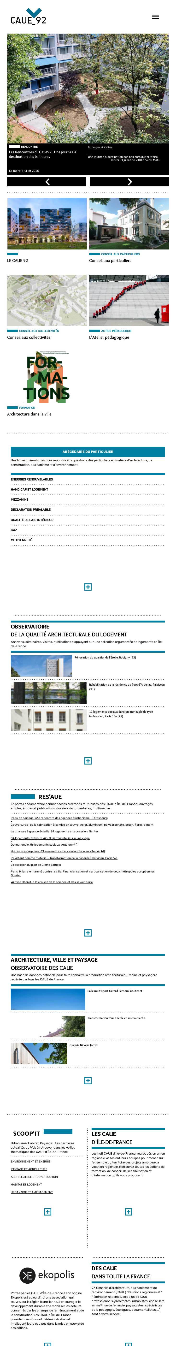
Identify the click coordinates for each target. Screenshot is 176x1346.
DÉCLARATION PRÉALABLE (30, 510)
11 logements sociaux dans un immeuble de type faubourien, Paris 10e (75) (61, 742)
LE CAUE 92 (17, 260)
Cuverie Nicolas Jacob (25, 1076)
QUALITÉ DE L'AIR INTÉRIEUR (32, 520)
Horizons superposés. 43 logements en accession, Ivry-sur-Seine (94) (58, 851)
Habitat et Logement (26, 1198)
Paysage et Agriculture (29, 1183)
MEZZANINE (19, 500)
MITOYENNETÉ (21, 540)
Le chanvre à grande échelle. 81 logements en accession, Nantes (54, 831)
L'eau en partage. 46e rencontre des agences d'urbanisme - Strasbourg (59, 818)
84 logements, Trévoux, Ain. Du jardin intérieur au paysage (50, 838)
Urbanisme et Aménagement (32, 1206)
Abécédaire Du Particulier (88, 452)
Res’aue (50, 797)
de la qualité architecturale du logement (69, 634)
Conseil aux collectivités (28, 337)
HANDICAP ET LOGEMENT (29, 490)
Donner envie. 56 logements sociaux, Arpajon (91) (44, 845)
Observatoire (30, 626)
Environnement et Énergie (30, 1175)
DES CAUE (104, 1282)
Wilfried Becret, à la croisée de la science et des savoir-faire (52, 882)
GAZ (14, 530)
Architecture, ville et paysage (54, 959)
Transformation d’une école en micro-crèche (40, 1044)
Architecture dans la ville (29, 414)
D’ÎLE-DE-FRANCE (112, 1155)
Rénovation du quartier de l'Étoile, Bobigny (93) (42, 679)
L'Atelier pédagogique (109, 337)
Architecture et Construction (34, 1190)
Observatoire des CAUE (42, 968)
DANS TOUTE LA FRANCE (121, 1290)
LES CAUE (104, 1147)
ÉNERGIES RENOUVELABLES (32, 479)
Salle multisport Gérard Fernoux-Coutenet (39, 1012)
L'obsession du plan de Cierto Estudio (36, 865)
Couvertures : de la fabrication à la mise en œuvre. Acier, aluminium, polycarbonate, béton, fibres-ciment (82, 825)
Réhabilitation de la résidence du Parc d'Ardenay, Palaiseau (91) (53, 711)
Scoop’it (26, 1147)
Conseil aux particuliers (110, 260)
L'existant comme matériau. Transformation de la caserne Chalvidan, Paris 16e (64, 858)
